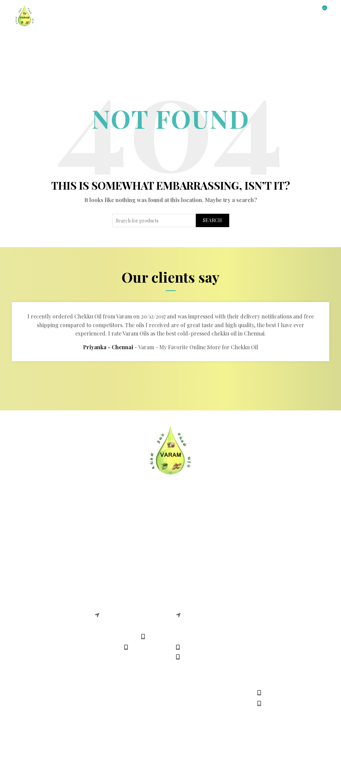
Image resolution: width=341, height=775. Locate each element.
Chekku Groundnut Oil (41, 584)
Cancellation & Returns (123, 520)
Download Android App (204, 551)
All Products (115, 40)
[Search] (305, 11)
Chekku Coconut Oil (38, 605)
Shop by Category (61, 40)
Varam (156, 745)
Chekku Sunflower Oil (40, 615)
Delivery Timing (195, 541)
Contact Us (193, 40)
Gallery (229, 40)
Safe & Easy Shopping (203, 520)
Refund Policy (111, 541)
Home (20, 40)
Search (212, 220)
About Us (155, 40)
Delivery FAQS (30, 531)
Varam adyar (109, 596)
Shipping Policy (113, 551)
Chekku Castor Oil (35, 625)
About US (24, 520)
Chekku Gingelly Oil (37, 594)
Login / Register (280, 11)
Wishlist (324, 8)
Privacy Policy (30, 551)
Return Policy (110, 531)
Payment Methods (198, 531)
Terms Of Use (30, 541)
